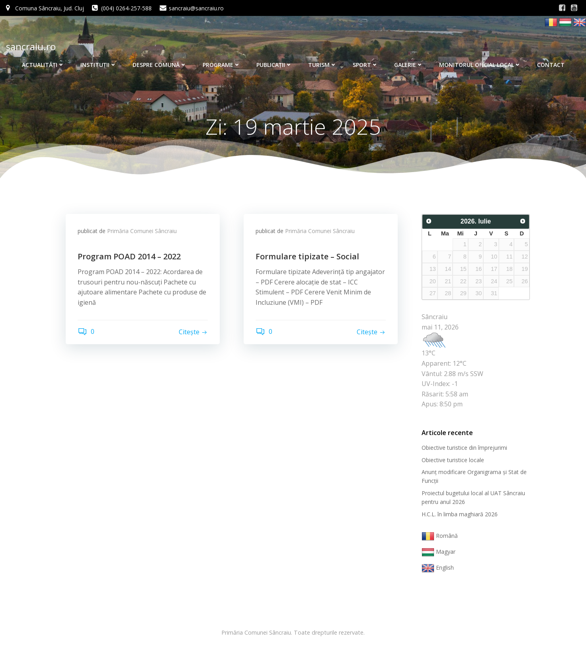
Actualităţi (43, 65)
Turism (322, 65)
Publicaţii (274, 65)
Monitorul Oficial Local (480, 65)
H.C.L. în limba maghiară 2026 (460, 514)
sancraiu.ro (31, 46)
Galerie (408, 65)
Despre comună (160, 65)
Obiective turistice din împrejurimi (464, 447)
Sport (365, 65)
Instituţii (98, 65)
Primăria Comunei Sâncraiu (142, 231)
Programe (221, 65)
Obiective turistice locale (453, 460)
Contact (551, 65)
